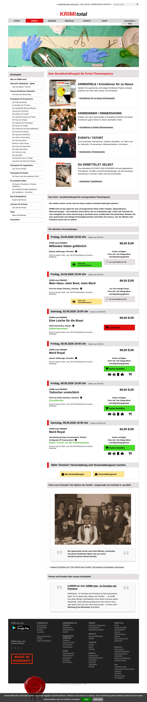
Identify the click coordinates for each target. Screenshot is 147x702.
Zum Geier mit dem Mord (21, 137)
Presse (117, 625)
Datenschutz (119, 640)
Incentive (91, 666)
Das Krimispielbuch (18, 196)
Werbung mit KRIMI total (122, 658)
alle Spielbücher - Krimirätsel (22, 192)
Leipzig (91, 647)
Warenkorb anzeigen (68, 5)
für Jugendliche (42, 627)
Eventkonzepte (93, 655)
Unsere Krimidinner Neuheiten (22, 91)
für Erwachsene (42, 625)
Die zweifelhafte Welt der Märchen (24, 108)
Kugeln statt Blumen (19, 200)
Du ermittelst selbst (18, 181)
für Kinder (40, 629)
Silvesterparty (67, 657)
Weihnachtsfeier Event (96, 657)
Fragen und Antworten (44, 640)
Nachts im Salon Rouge (20, 143)
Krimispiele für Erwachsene (21, 99)
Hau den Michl (17, 155)
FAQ (82, 4)
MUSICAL (69, 20)
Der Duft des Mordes (19, 102)
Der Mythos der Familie (20, 114)
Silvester (65, 632)
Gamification (119, 656)
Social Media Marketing (122, 651)
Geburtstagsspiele (68, 653)
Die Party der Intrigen (19, 120)
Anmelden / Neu (130, 21)
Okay (86, 699)
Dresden (91, 644)
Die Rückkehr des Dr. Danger (22, 158)
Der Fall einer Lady (19, 152)
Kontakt (107, 4)
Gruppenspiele (67, 662)
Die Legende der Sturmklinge (22, 123)
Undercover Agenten (121, 653)
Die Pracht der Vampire (20, 132)
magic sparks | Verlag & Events (124, 669)
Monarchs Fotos (120, 675)
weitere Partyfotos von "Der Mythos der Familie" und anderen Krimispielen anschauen (87, 567)
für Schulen (40, 632)
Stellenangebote (120, 629)
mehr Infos (98, 699)
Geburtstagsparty (68, 655)
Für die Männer (68, 647)
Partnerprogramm (120, 634)
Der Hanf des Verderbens (21, 134)
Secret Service (119, 649)
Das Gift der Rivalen (19, 169)
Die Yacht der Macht (19, 140)
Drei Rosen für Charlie (20, 126)
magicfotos (118, 671)
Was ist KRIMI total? (18, 79)
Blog (87, 4)
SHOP (104, 20)
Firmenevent (93, 660)
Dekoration (66, 640)
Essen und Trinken (69, 642)
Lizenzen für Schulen (19, 204)
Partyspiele (66, 660)
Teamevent (92, 662)
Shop (12, 212)
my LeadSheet (119, 678)
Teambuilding (93, 664)
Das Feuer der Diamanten (21, 146)
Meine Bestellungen (19, 215)
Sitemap (117, 636)
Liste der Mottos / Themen (21, 87)
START (17, 20)
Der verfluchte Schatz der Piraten (24, 117)
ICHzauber (118, 673)
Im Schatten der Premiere (21, 105)
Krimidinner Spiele (120, 660)
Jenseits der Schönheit (20, 111)
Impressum (96, 4)
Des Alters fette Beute (20, 149)
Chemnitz (92, 649)
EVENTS (87, 20)
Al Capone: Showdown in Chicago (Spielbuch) (24, 185)
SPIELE (34, 20)
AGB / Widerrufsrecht (121, 638)
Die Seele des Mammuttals (21, 94)
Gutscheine (15, 220)
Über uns (117, 632)
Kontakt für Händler (121, 627)
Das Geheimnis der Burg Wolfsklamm (25, 129)
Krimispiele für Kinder (19, 173)
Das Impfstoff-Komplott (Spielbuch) (24, 189)
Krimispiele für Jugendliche (21, 165)
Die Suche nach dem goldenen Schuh (25, 176)
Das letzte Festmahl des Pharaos (24, 161)
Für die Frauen (67, 644)
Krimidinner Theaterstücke (97, 625)
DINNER (52, 20)
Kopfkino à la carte (120, 666)
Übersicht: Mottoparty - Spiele (22, 84)
